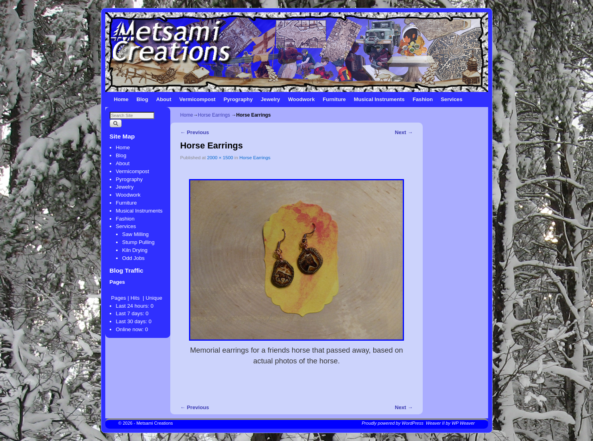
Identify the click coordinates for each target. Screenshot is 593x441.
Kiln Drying (135, 250)
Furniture (334, 99)
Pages (118, 298)
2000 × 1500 (220, 157)
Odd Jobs (133, 258)
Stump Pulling (138, 242)
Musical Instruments (379, 99)
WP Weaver (463, 423)
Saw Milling (135, 234)
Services (451, 99)
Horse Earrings (214, 115)
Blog (142, 99)
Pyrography (237, 99)
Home (121, 99)
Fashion (423, 99)
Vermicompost (197, 99)
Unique (154, 298)
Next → (404, 132)
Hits (135, 298)
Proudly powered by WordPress (393, 423)
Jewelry (270, 99)
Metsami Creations (154, 423)
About (163, 99)
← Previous (194, 132)
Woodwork (301, 99)
